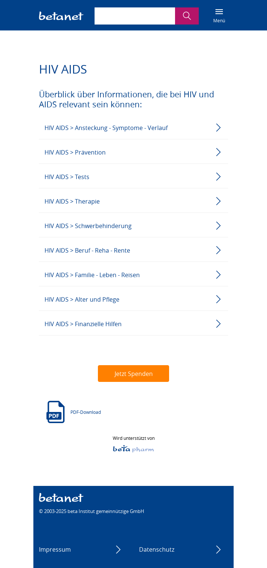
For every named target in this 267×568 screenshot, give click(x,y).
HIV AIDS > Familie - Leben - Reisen (92, 275)
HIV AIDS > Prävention (75, 152)
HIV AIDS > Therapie (72, 201)
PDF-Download (85, 412)
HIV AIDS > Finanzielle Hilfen (83, 324)
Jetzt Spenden (134, 374)
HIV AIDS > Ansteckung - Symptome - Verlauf (106, 128)
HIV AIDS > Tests (66, 177)
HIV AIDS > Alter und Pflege (81, 299)
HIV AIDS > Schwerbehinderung (88, 226)
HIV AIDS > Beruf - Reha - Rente (87, 250)
